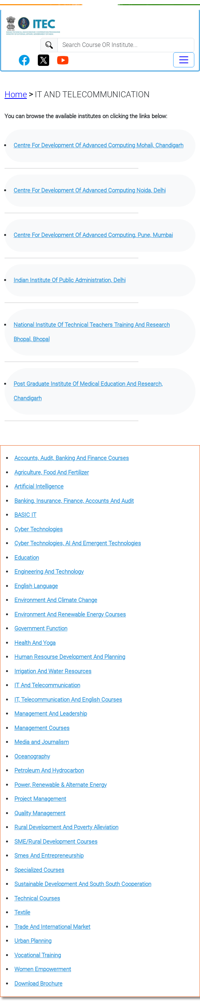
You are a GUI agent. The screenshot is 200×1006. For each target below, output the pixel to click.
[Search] (125, 45)
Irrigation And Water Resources (52, 671)
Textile (22, 912)
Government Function (40, 628)
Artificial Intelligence (39, 486)
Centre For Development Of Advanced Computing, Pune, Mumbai (93, 235)
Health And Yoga (35, 642)
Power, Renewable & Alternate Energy (60, 784)
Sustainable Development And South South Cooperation (82, 884)
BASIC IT (25, 515)
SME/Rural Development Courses (56, 841)
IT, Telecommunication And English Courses (68, 699)
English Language (36, 586)
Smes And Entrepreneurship (49, 855)
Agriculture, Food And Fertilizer (51, 472)
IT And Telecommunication (47, 685)
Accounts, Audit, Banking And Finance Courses (71, 458)
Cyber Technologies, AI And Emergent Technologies (77, 543)
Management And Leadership (50, 713)
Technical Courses (37, 898)
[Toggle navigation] (183, 59)
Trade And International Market (52, 926)
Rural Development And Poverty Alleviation (66, 827)
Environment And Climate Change (55, 600)
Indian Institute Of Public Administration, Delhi (70, 280)
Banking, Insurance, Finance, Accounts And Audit (74, 501)
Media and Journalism (41, 742)
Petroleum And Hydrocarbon (49, 770)
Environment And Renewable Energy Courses (70, 614)
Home (16, 94)
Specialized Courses (39, 870)
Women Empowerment (42, 969)
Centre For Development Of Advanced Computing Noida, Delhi (90, 190)
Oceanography (32, 756)
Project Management (40, 798)
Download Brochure (38, 983)
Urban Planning (32, 940)
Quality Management (39, 813)
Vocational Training (37, 955)
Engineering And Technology (49, 571)
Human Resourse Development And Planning (69, 657)
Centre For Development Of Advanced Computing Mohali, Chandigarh (98, 145)
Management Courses (42, 728)
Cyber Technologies (38, 529)
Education (26, 557)
